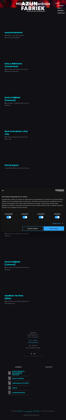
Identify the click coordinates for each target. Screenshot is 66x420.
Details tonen (57, 223)
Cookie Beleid (36, 411)
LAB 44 (14, 388)
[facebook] (31, 353)
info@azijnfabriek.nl (33, 342)
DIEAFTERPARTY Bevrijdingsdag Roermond (18, 373)
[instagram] (34, 353)
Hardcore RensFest (13, 32)
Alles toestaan (54, 228)
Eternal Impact (12, 165)
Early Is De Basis (18, 378)
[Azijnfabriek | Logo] (33, 2)
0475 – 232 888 (33, 340)
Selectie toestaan (33, 228)
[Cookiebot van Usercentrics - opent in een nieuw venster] (56, 190)
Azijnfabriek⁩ (20, 411)
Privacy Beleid (28, 411)
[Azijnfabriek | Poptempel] (33, 358)
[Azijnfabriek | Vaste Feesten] (48, 371)
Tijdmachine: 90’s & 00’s (20, 383)
